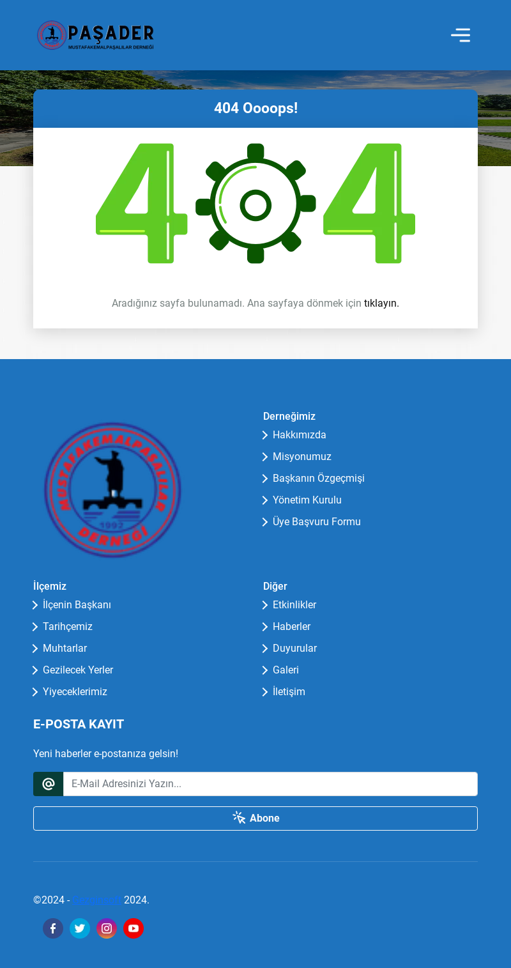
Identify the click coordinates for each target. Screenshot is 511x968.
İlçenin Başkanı (77, 605)
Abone (256, 818)
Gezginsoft (96, 900)
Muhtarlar (65, 648)
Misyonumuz (302, 456)
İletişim (289, 692)
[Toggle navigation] (460, 35)
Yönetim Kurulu (307, 500)
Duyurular (295, 648)
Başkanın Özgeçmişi (319, 478)
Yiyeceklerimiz (75, 692)
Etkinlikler (294, 605)
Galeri (286, 670)
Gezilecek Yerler (78, 670)
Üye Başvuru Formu (317, 522)
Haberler (291, 626)
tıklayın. (381, 303)
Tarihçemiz (68, 626)
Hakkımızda (299, 435)
